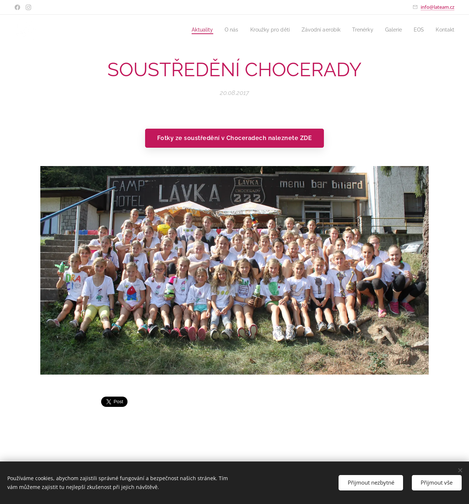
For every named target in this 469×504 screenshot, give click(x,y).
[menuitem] (189, 30)
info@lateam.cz (437, 7)
